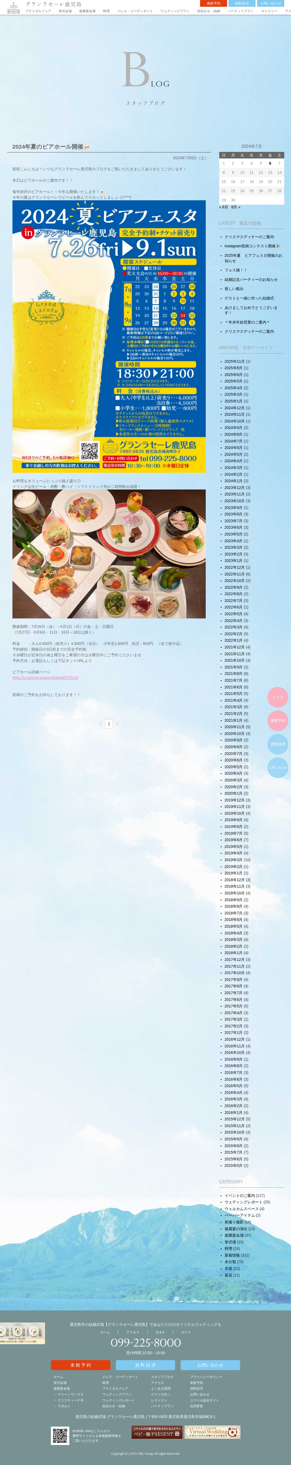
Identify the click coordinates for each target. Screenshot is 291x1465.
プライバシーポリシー (206, 1377)
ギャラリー (269, 11)
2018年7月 (234, 913)
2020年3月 (234, 780)
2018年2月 (234, 946)
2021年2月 (234, 713)
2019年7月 (234, 833)
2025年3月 (234, 394)
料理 (106, 11)
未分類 (230, 1262)
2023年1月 (234, 560)
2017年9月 (234, 979)
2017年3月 (234, 1019)
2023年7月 (234, 521)
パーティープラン (241, 11)
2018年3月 (234, 939)
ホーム (105, 1332)
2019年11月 (235, 806)
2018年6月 (234, 919)
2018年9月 (234, 900)
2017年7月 (234, 993)
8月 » (235, 207)
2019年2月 (234, 866)
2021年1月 (234, 720)
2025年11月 (235, 361)
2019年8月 (234, 826)
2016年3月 (234, 1099)
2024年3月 (234, 467)
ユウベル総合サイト (204, 1400)
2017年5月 (234, 1006)
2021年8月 (234, 673)
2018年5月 (234, 926)
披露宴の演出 (236, 1229)
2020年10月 (235, 733)
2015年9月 (234, 1139)
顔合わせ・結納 (208, 11)
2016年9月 (234, 1059)
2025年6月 (234, 374)
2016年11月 (235, 1046)
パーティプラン (162, 1406)
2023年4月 (234, 541)
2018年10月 (235, 893)
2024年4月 (234, 461)
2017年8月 (234, 986)
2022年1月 (234, 640)
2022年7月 (234, 600)
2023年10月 (235, 501)
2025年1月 (234, 401)
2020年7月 (234, 753)
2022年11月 (235, 574)
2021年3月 (234, 707)
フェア (278, 697)
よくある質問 (161, 1388)
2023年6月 (234, 527)
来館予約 (214, 3)
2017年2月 (234, 1026)
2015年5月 (234, 1165)
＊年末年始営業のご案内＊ (247, 322)
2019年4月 (234, 853)
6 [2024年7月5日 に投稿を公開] (270, 163)
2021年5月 (234, 693)
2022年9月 (234, 587)
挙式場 (230, 1242)
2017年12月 (235, 959)
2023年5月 (234, 534)
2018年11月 (235, 886)
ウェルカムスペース (242, 1209)
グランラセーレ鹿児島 (53, 4)
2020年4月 (234, 773)
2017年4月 (234, 1013)
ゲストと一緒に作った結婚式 (249, 298)
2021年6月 (234, 687)
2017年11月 (235, 966)
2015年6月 (234, 1159)
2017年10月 (235, 973)
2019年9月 (234, 820)
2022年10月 (235, 580)
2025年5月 (234, 381)
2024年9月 (234, 427)
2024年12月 (235, 408)
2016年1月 (234, 1112)
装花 (228, 1275)
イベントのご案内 (240, 1195)
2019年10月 (235, 813)
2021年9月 (234, 667)
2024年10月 (235, 421)
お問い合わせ (270, 3)
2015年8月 (234, 1146)
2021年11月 (235, 654)
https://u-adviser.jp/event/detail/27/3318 (45, 677)
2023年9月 (234, 507)
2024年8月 (234, 434)
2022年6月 (234, 607)
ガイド (186, 1332)
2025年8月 (234, 368)
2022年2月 (234, 634)
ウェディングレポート (244, 1202)
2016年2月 (234, 1106)
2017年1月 (234, 1032)
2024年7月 (234, 441)
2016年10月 (235, 1052)
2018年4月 (234, 933)
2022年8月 (234, 594)
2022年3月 (234, 627)
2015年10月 (235, 1132)
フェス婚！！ (236, 270)
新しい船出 (234, 289)
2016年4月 (234, 1092)
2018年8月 (234, 906)
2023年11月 (235, 494)
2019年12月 (235, 800)
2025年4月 (234, 388)
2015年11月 (235, 1126)
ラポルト (64, 1406)
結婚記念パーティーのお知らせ (251, 279)
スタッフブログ (162, 1377)
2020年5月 (234, 767)
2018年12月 (235, 880)
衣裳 (228, 1268)
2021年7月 (234, 680)
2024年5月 (234, 454)
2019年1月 (234, 873)
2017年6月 (234, 999)
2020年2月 (234, 787)
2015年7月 (234, 1152)
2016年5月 (234, 1086)
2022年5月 (234, 614)
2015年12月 (235, 1119)
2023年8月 (234, 514)
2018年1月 (234, 953)
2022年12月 (235, 567)
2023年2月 (234, 554)
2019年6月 (234, 840)
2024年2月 (234, 474)
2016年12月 (235, 1039)
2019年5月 (234, 846)
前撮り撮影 (234, 1222)
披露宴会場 (87, 11)
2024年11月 (235, 414)
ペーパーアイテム (240, 1215)
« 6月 (223, 207)
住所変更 (196, 1406)
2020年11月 (235, 727)
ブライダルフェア (38, 11)
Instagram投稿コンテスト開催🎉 (252, 246)
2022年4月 (234, 620)
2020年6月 (234, 760)
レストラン (159, 1400)
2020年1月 (234, 793)
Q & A (160, 1332)
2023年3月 (234, 547)
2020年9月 (234, 740)
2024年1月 (234, 481)
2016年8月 (234, 1066)
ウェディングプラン (175, 11)
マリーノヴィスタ (71, 1394)
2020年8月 (234, 747)
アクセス (132, 1332)
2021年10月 (235, 660)
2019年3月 (234, 860)
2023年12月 (235, 487)
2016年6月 (234, 1079)
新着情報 (232, 1255)
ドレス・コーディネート (135, 11)
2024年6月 (234, 447)
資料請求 (242, 3)
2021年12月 (235, 647)
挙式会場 (65, 11)
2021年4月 (234, 700)
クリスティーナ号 (71, 1400)
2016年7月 (234, 1072)
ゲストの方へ (161, 1394)
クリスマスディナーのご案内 (249, 237)
